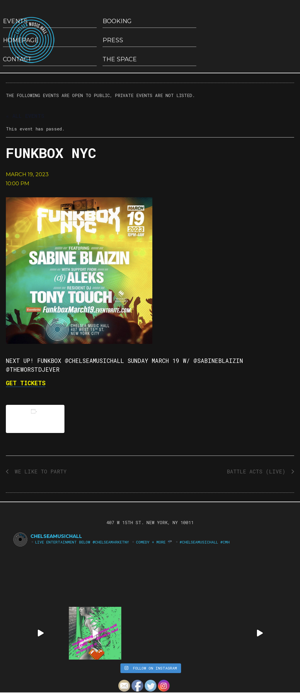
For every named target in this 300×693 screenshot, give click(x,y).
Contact (17, 59)
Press (113, 40)
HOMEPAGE (21, 40)
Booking (117, 21)
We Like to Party (39, 471)
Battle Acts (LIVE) (258, 471)
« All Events (25, 115)
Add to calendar (35, 419)
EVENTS (15, 21)
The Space (120, 59)
